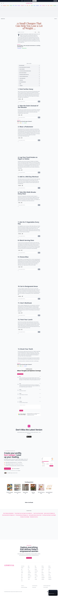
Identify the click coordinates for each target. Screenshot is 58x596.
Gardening (19, 5)
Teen (21, 579)
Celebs (40, 5)
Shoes (22, 577)
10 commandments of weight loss (22, 515)
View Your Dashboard (15, 468)
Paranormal (4, 5)
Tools (22, 580)
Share (38, 32)
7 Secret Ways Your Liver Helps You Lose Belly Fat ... (24, 513)
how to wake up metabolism (8, 513)
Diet (25, 5)
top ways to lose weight (24, 516)
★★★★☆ (55, 18)
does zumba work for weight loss (8, 515)
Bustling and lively (24, 48)
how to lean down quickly (38, 513)
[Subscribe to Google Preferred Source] (22, 414)
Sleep (16, 5)
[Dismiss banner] (39, 413)
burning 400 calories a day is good (35, 515)
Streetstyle (54, 5)
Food (46, 5)
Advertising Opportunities (46, 585)
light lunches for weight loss (49, 513)
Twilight (36, 579)
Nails (1, 5)
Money (36, 574)
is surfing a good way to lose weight (49, 515)
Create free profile (7, 468)
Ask (39, 101)
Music (48, 5)
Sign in (19, 470)
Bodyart (22, 567)
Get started (51, 465)
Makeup (29, 574)
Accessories (22, 5)
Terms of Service (45, 587)
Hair (29, 5)
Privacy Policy (34, 587)
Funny (13, 5)
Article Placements (34, 585)
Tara (19, 32)
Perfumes (51, 5)
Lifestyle (49, 572)
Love (21, 574)
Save (35, 32)
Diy (28, 569)
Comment (21, 410)
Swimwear (49, 577)
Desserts (8, 5)
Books (29, 567)
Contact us (22, 585)
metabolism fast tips (34, 516)
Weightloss (37, 5)
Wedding (43, 579)
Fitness (42, 569)
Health (32, 5)
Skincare (29, 577)
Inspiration (29, 572)
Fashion (36, 569)
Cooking (43, 567)
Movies (42, 574)
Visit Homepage (29, 557)
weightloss (3, 18)
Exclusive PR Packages (24, 587)
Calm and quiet (19, 48)
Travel (27, 5)
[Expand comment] (19, 380)
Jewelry (34, 5)
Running (11, 5)
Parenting (43, 5)
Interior (36, 572)
